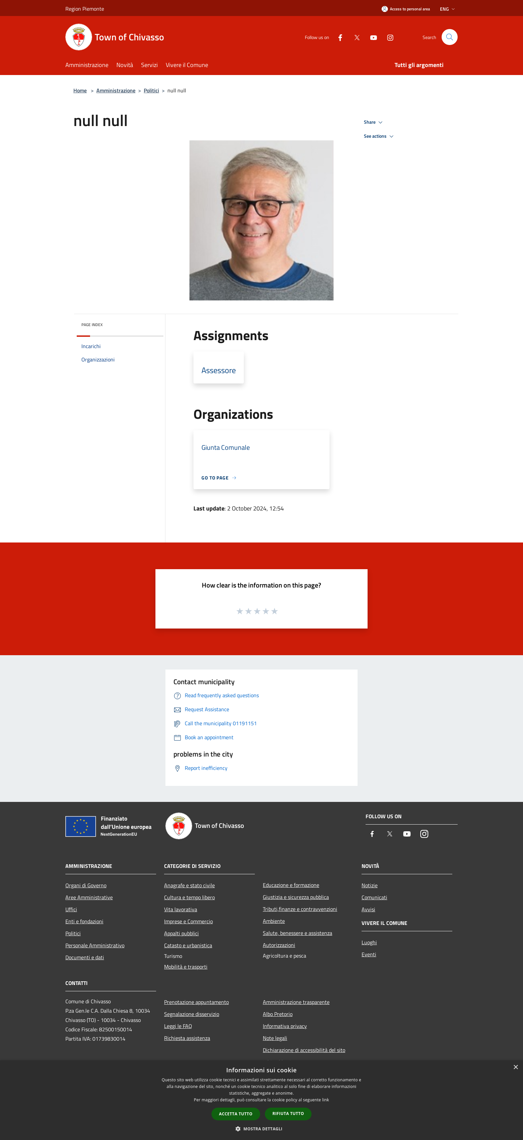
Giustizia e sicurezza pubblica (296, 897)
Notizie (370, 885)
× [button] (515, 1067)
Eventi (369, 954)
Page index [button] (92, 324)
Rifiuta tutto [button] (288, 1113)
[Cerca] (450, 37)
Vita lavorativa (180, 909)
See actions (380, 136)
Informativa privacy (285, 1026)
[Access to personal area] (406, 9)
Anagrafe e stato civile (189, 885)
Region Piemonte (84, 9)
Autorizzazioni (279, 945)
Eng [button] (448, 8)
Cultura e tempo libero (189, 897)
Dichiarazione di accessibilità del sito (304, 1050)
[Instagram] (387, 36)
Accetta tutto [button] (235, 1114)
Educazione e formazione (291, 885)
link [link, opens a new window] (325, 1100)
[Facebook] (337, 36)
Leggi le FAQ (178, 1026)
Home (80, 90)
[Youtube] (371, 36)
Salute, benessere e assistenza (297, 933)
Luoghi (369, 942)
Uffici (71, 909)
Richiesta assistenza (187, 1038)
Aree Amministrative (89, 897)
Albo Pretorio (278, 1014)
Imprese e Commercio (188, 921)
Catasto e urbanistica (188, 945)
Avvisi (368, 909)
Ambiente (274, 921)
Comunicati (374, 897)
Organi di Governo (85, 885)
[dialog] (261, 1100)
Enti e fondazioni (84, 921)
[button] (261, 1128)
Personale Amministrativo (94, 945)
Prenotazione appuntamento (196, 1002)
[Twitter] (354, 36)
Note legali (275, 1038)
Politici (151, 90)
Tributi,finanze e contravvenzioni (300, 909)
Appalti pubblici (181, 933)
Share (374, 122)
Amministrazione (115, 90)
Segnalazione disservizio (191, 1014)
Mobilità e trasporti (185, 967)
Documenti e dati (84, 957)
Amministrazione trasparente (296, 1002)
